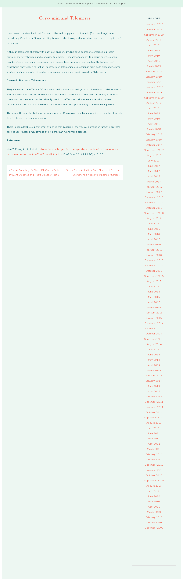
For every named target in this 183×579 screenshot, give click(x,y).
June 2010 (154, 496)
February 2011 (154, 454)
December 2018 (154, 82)
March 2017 (154, 181)
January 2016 (154, 255)
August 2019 (154, 40)
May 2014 (154, 360)
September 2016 (154, 213)
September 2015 (154, 276)
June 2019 (154, 50)
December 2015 (154, 260)
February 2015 (154, 312)
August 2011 (154, 423)
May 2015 (154, 297)
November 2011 (154, 407)
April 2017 (154, 176)
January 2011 (154, 459)
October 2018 (154, 92)
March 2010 (154, 512)
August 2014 (154, 344)
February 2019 (154, 71)
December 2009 (154, 527)
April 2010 (154, 506)
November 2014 (154, 328)
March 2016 (154, 244)
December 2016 (154, 197)
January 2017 (154, 192)
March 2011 (154, 449)
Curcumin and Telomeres (65, 18)
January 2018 (154, 139)
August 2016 (154, 218)
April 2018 (154, 124)
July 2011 (154, 428)
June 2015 (154, 291)
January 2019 (154, 76)
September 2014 (154, 339)
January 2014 (154, 381)
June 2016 (154, 229)
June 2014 (154, 354)
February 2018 (154, 134)
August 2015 (154, 281)
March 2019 (154, 66)
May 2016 (154, 234)
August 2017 (154, 155)
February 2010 (154, 517)
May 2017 (154, 171)
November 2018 (154, 87)
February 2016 (154, 250)
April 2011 (154, 443)
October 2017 (154, 145)
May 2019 (154, 55)
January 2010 (154, 522)
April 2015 (154, 302)
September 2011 (154, 417)
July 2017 (154, 160)
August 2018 (154, 103)
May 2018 (154, 118)
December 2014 (154, 323)
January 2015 (154, 318)
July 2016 (154, 223)
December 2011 (154, 402)
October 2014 (154, 333)
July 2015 (154, 286)
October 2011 (154, 412)
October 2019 (154, 29)
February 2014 (154, 375)
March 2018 (154, 129)
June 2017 (154, 166)
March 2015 (154, 307)
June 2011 (154, 433)
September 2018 (154, 97)
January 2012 (154, 396)
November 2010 (154, 470)
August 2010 (154, 485)
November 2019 (154, 24)
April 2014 (154, 365)
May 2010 (154, 501)
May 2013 (154, 386)
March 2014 (154, 370)
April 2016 (154, 239)
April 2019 (154, 61)
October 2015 (154, 271)
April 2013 (154, 391)
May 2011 (154, 438)
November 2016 (154, 202)
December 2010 (154, 464)
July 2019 (154, 45)
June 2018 (154, 113)
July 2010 (154, 491)
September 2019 (154, 34)
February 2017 (154, 187)
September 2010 (154, 480)
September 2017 (154, 150)
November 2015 (154, 265)
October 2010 (154, 475)
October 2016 (154, 208)
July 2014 (154, 349)
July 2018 (154, 108)
